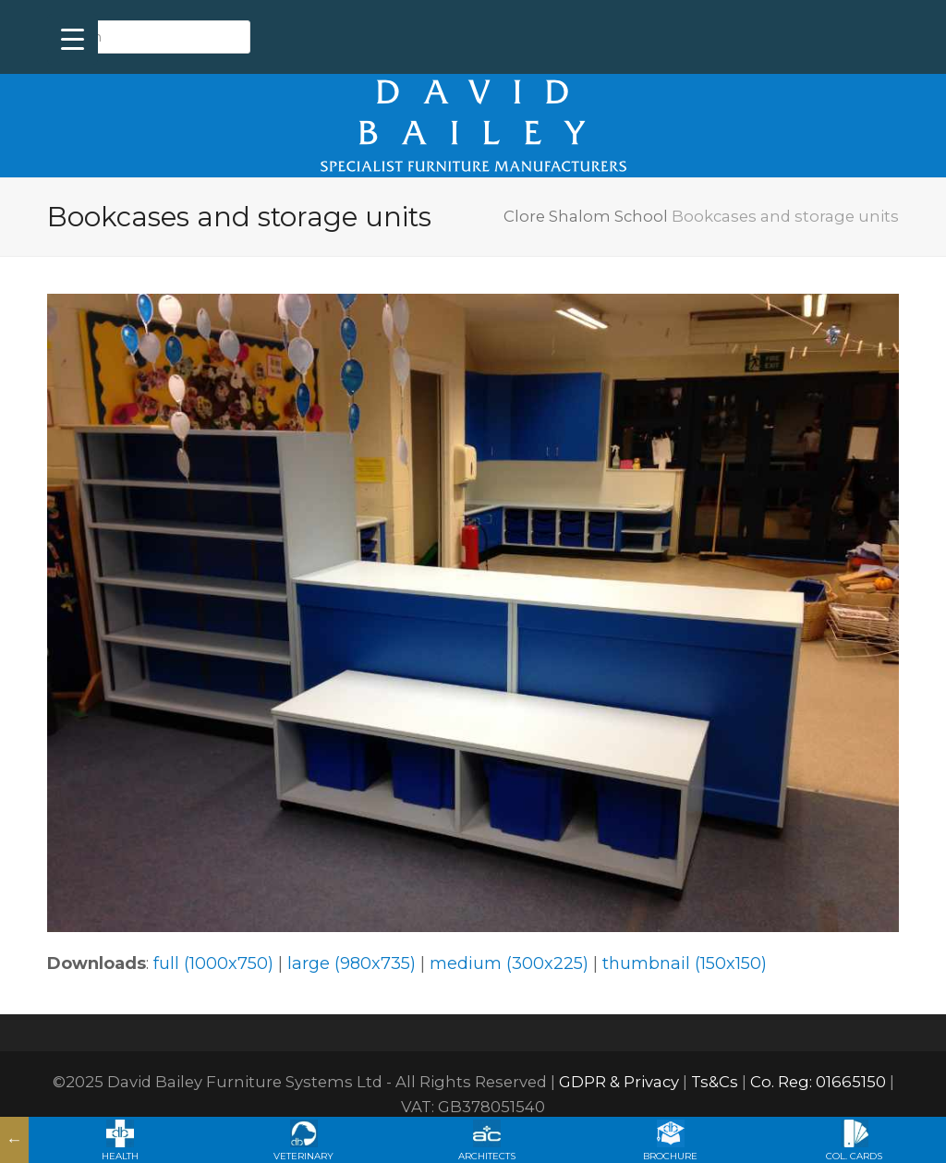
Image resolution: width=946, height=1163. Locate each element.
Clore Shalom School (585, 216)
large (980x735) (351, 963)
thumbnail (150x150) (684, 963)
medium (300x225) (509, 963)
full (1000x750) (213, 963)
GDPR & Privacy (619, 1081)
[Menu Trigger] (72, 39)
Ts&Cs (714, 1081)
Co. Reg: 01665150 (818, 1081)
